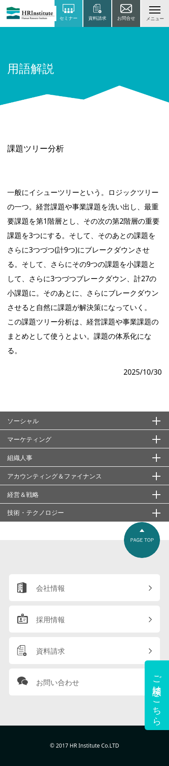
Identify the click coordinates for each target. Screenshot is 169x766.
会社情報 (50, 588)
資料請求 (50, 651)
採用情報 (50, 619)
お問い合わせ (57, 682)
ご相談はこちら (157, 695)
